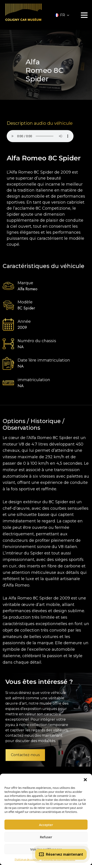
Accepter (46, 824)
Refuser (46, 837)
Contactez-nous (25, 755)
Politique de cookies (27, 859)
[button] (85, 779)
